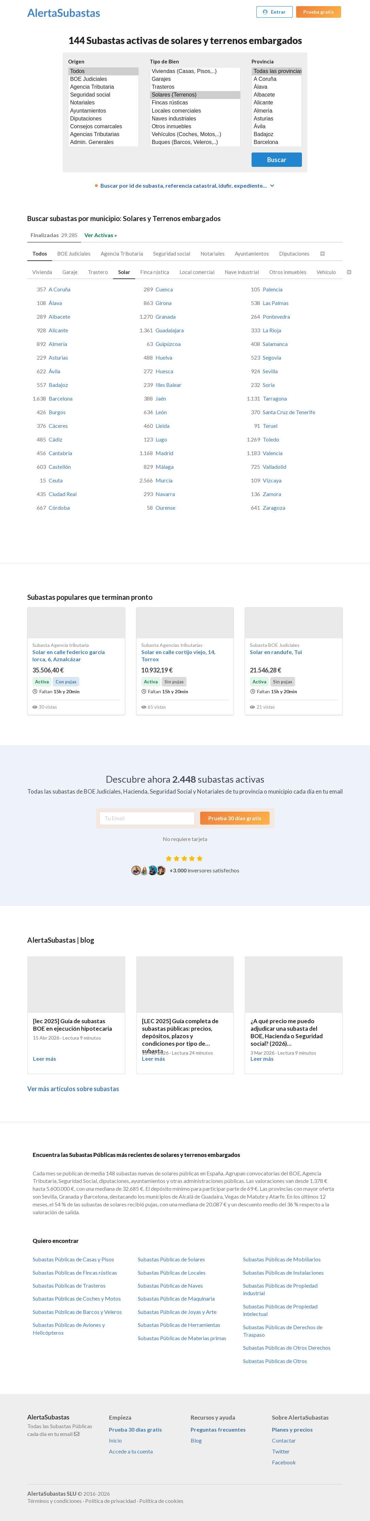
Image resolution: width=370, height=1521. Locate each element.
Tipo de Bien (164, 61)
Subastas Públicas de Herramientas (179, 1324)
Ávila (277, 127)
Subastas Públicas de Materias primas (182, 1338)
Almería (277, 111)
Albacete (277, 95)
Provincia (263, 61)
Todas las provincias (277, 71)
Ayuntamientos (103, 111)
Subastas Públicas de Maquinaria (176, 1298)
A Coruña (277, 79)
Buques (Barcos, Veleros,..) (195, 142)
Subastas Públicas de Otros (275, 1361)
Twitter (281, 1451)
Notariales (103, 103)
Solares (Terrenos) (195, 95)
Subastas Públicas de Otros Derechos (287, 1347)
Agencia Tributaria (103, 87)
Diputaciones (103, 119)
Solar (124, 272)
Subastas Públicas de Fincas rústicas (75, 1272)
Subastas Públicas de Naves (170, 1285)
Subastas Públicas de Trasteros (69, 1285)
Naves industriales (195, 119)
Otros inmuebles (195, 127)
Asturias (277, 119)
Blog (196, 1440)
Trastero (98, 272)
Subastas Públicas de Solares (171, 1259)
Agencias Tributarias (103, 135)
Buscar (276, 159)
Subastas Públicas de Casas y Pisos (73, 1259)
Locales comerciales (195, 111)
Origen (76, 61)
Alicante (277, 103)
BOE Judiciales (103, 79)
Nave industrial (242, 272)
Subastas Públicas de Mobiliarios (282, 1259)
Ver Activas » (100, 235)
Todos (103, 71)
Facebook (284, 1462)
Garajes (195, 79)
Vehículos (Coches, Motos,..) (195, 135)
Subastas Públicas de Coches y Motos (77, 1298)
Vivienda (42, 272)
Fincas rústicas (195, 103)
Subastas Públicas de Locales (172, 1272)
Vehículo (326, 272)
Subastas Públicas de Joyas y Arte (177, 1311)
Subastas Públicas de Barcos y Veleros (77, 1311)
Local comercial (196, 272)
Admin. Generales (103, 142)
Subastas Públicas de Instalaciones (283, 1272)
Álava (277, 87)
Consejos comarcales (103, 127)
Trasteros (195, 87)
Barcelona (277, 142)
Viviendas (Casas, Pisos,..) (195, 71)
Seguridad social (103, 95)
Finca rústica (154, 272)
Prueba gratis (318, 12)
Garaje (70, 272)
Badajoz (277, 135)
